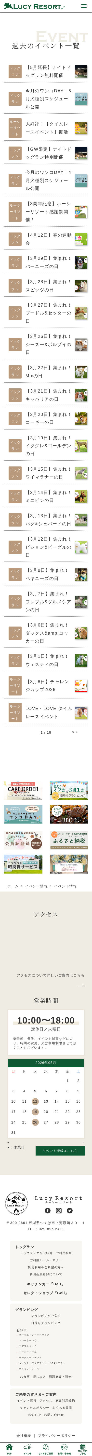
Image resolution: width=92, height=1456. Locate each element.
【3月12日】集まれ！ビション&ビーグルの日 (49, 547)
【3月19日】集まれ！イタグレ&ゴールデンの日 (49, 445)
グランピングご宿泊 (46, 1315)
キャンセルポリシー (35, 1407)
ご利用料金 (64, 1253)
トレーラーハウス (29, 1340)
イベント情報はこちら (60, 1151)
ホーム (13, 886)
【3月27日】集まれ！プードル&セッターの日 (49, 313)
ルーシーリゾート (15, 128)
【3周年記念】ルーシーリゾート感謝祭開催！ (48, 211)
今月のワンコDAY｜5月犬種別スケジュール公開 (48, 98)
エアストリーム (28, 1346)
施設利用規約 (65, 1400)
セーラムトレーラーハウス (34, 1335)
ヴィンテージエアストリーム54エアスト (42, 1363)
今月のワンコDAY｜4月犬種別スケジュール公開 (48, 180)
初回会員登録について (46, 1274)
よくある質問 (62, 1407)
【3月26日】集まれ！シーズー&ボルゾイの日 (49, 344)
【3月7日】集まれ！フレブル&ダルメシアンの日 (49, 601)
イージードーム (28, 1352)
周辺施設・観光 (60, 1376)
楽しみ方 (39, 1376)
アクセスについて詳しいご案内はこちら (51, 975)
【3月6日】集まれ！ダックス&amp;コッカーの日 (47, 633)
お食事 (25, 1376)
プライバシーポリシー (57, 1436)
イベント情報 (36, 886)
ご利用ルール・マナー (46, 1260)
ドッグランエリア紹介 (36, 1253)
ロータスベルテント (30, 1357)
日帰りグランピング (46, 1323)
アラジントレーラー (30, 1369)
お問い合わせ (54, 1414)
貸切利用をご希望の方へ (46, 1267)
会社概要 (24, 1436)
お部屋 (21, 1330)
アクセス (46, 1400)
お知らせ (34, 1414)
